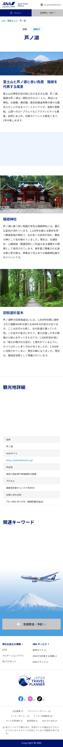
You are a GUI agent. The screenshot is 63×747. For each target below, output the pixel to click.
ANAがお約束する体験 (45, 655)
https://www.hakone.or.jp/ (19, 460)
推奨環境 (32, 720)
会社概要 (17, 711)
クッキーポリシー (19, 715)
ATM (4, 649)
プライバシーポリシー (39, 711)
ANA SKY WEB (49, 720)
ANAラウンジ (41, 661)
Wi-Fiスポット (9, 661)
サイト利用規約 (14, 720)
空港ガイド (39, 649)
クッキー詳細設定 (43, 715)
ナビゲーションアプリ (13, 655)
